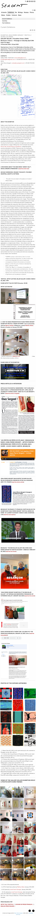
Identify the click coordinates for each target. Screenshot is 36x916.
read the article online (18, 482)
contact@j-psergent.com (18, 63)
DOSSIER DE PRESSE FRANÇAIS (24, 904)
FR (32, 10)
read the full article (11, 551)
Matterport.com (16, 356)
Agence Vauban (9, 325)
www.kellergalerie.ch (20, 57)
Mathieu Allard (29, 325)
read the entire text (24, 168)
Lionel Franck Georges (15, 889)
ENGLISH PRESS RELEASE (7, 906)
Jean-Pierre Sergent (18, 913)
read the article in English (12, 393)
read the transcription (9, 514)
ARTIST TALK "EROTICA (7, 904)
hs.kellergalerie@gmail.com (8, 59)
